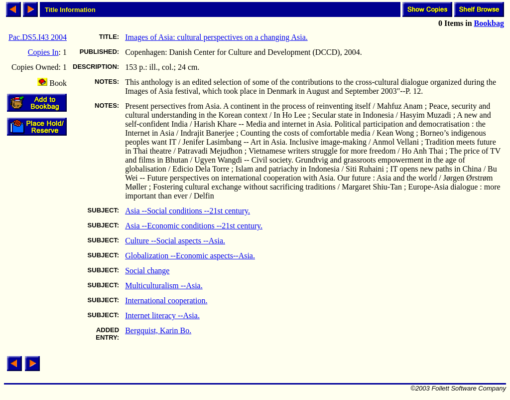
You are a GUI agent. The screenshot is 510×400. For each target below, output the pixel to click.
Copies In (43, 52)
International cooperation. (166, 300)
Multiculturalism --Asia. (164, 285)
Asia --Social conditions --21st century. (187, 210)
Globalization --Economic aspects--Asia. (190, 255)
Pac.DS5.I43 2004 (37, 37)
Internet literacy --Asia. (162, 315)
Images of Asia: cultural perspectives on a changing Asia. (216, 37)
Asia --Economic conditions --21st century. (193, 225)
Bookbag (489, 23)
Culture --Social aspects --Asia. (175, 240)
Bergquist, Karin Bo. (158, 330)
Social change (147, 270)
